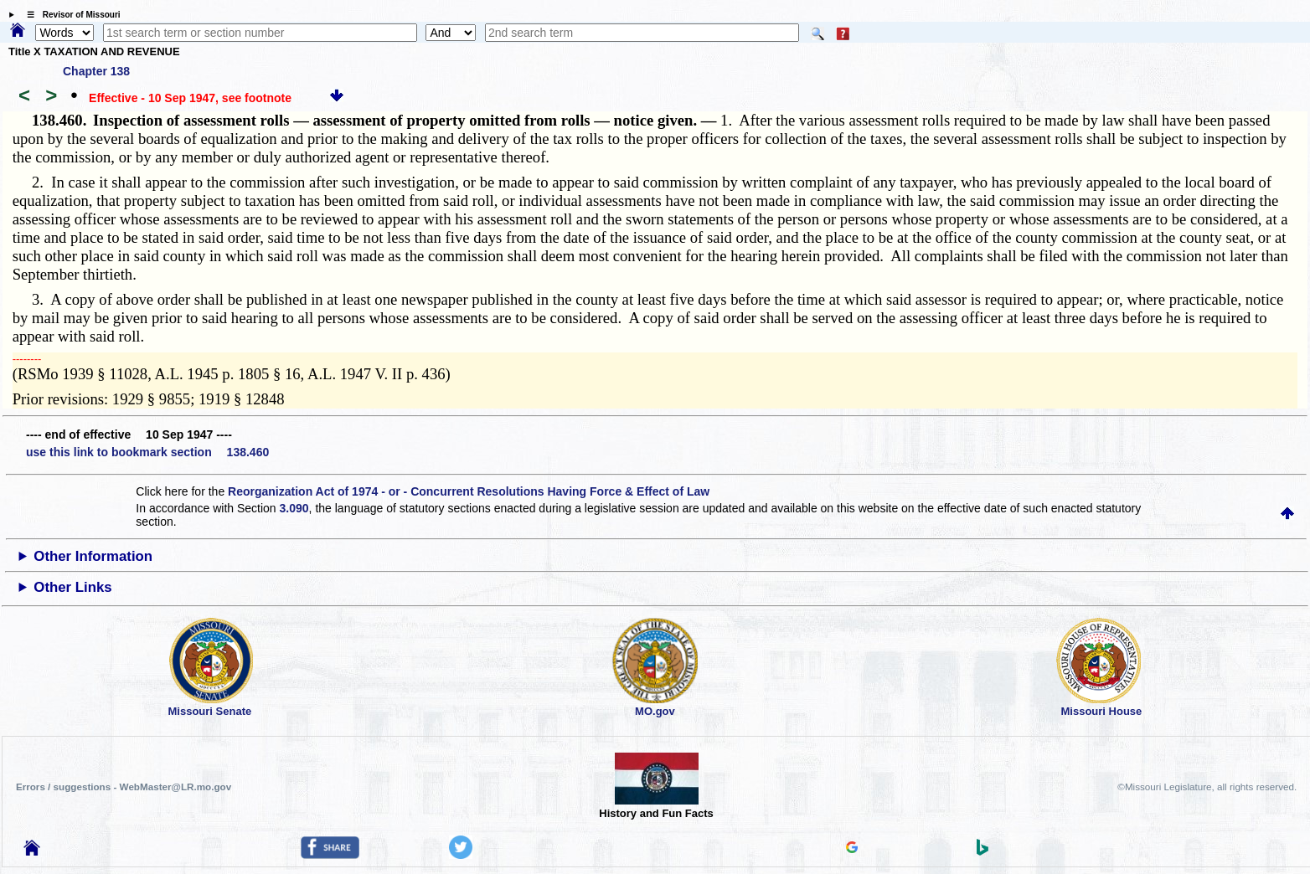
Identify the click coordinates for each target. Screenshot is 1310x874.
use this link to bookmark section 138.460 (147, 452)
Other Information (93, 556)
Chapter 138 (96, 71)
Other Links (72, 587)
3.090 (294, 508)
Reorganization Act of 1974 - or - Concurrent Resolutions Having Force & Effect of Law (468, 491)
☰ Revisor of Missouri (69, 14)
